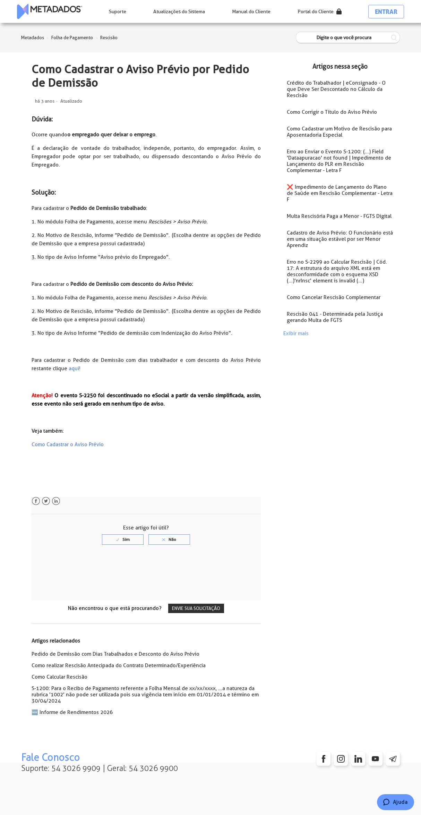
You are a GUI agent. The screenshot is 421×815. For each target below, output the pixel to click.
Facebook (36, 501)
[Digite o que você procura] (348, 38)
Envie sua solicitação (196, 608)
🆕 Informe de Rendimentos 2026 (72, 712)
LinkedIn (56, 501)
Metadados (32, 37)
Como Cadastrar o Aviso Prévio (68, 444)
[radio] (123, 539)
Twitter (46, 501)
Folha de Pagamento (72, 37)
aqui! (74, 368)
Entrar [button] (386, 11)
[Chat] (395, 802)
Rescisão (109, 37)
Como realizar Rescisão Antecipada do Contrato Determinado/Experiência (119, 665)
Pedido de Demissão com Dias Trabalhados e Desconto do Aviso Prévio (115, 654)
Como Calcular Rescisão (59, 677)
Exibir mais (296, 333)
